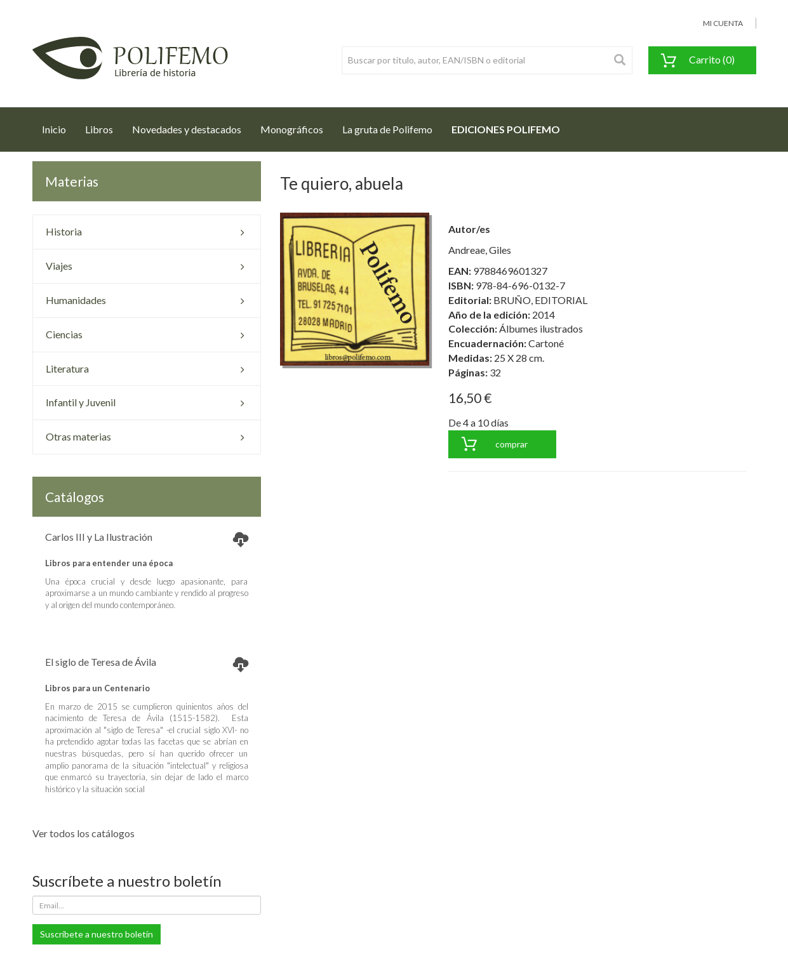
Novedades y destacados (186, 129)
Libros (99, 129)
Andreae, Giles (479, 250)
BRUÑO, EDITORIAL (540, 300)
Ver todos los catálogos (83, 833)
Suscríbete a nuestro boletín (96, 934)
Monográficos (291, 129)
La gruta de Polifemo (387, 129)
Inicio (59, 125)
